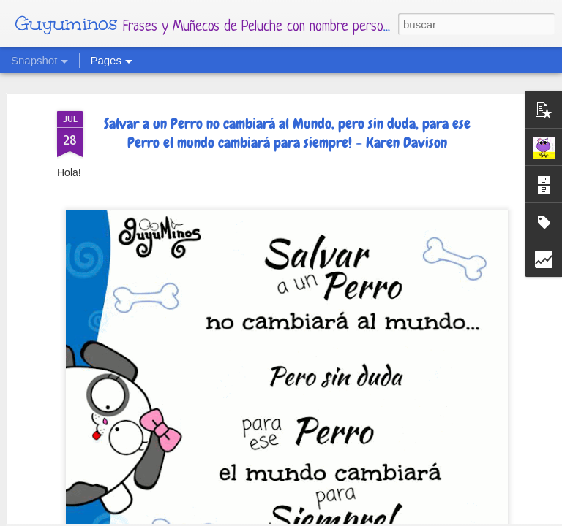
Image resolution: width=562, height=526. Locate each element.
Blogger (370, 517)
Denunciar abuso (424, 517)
